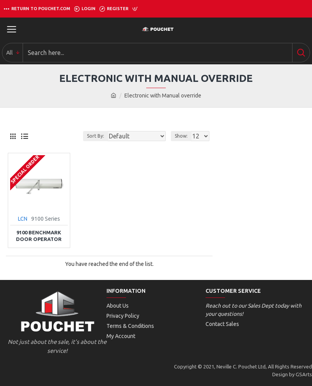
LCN (22, 219)
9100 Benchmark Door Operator (39, 236)
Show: (181, 135)
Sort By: (95, 135)
